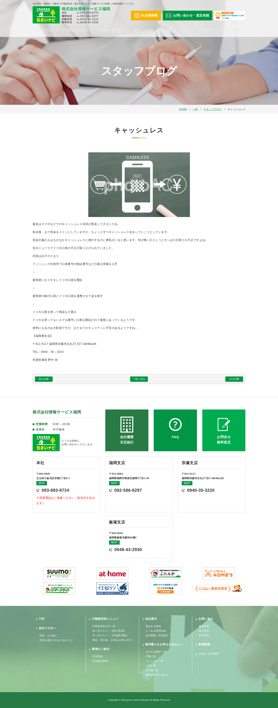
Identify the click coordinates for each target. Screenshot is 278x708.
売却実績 (97, 656)
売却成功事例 (100, 661)
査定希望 (204, 626)
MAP (41, 483)
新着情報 (205, 30)
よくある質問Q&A (156, 630)
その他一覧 (152, 670)
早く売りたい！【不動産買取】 (110, 635)
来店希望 (204, 635)
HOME (183, 109)
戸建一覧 (151, 656)
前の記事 (44, 379)
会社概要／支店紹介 (157, 635)
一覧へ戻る (139, 379)
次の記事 (234, 379)
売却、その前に (48, 635)
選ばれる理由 (143, 30)
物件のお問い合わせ (157, 674)
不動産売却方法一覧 (104, 626)
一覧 (195, 109)
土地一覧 (151, 665)
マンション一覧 (155, 661)
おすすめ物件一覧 (156, 651)
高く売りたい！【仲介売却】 (109, 630)
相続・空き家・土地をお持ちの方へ (113, 640)
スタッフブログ (228, 30)
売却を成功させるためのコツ (56, 640)
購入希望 (204, 630)
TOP (42, 618)
